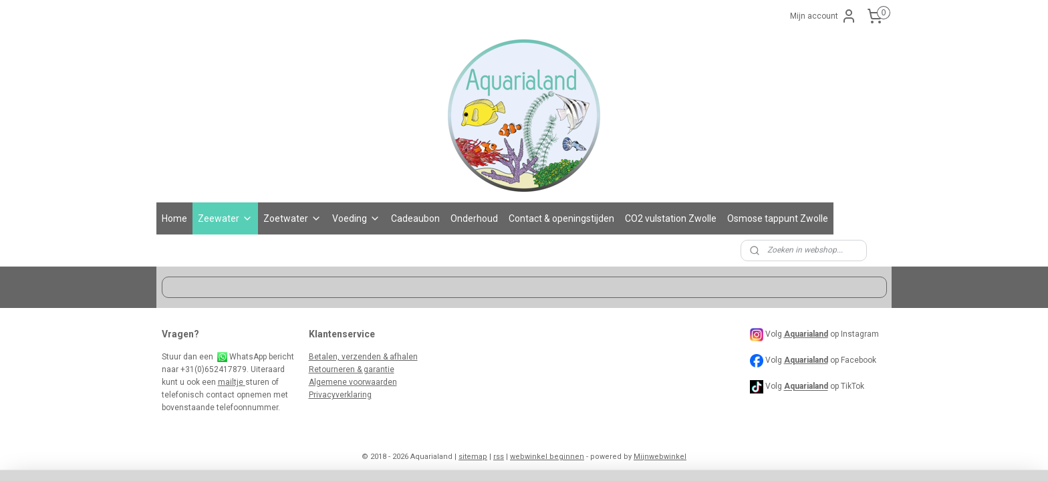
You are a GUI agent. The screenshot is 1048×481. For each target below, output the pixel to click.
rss (498, 456)
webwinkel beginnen (547, 456)
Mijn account (823, 16)
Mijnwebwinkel (660, 456)
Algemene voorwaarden (353, 382)
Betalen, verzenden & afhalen (363, 356)
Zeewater (225, 218)
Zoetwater (292, 218)
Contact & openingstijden (561, 218)
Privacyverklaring (340, 394)
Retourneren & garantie (351, 369)
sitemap (472, 456)
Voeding (356, 218)
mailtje (231, 382)
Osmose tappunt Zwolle (777, 218)
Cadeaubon (415, 218)
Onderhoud (474, 218)
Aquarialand (806, 360)
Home (174, 218)
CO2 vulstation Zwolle (670, 218)
